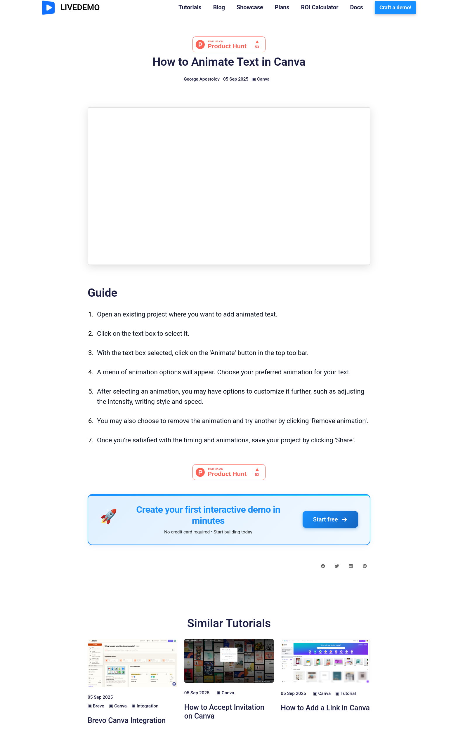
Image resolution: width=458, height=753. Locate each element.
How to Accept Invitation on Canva (224, 711)
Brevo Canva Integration (127, 720)
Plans (282, 7)
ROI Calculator (320, 7)
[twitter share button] (337, 566)
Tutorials (190, 7)
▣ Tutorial (345, 693)
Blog (219, 7)
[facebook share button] (323, 566)
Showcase (250, 7)
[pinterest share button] (364, 566)
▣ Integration (145, 706)
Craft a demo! (395, 7)
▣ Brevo (96, 706)
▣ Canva (261, 79)
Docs (356, 7)
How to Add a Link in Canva (325, 708)
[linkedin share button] (350, 566)
